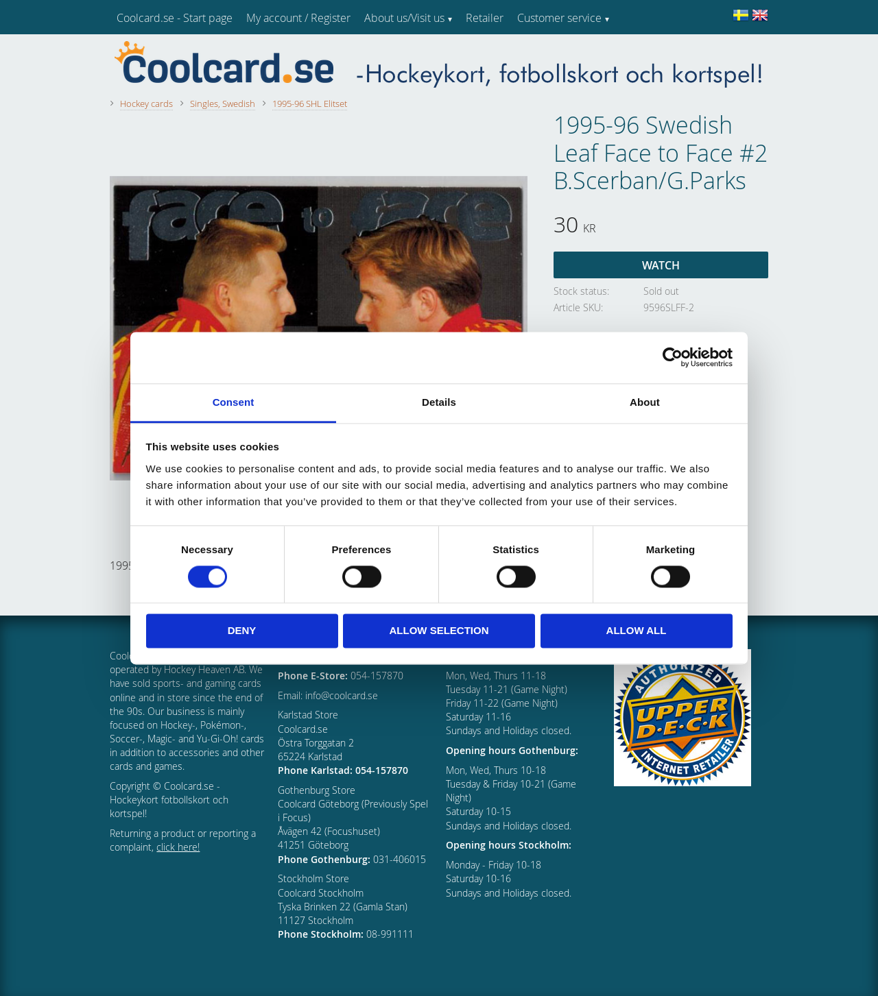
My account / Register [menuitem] (298, 17)
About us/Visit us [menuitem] (404, 17)
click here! (178, 846)
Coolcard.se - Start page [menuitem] (175, 17)
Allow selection (439, 631)
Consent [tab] (233, 402)
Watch (661, 265)
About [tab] (645, 402)
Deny (242, 631)
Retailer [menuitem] (484, 17)
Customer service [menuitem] (559, 17)
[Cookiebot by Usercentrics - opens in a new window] (673, 357)
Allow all (636, 631)
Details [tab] (439, 402)
